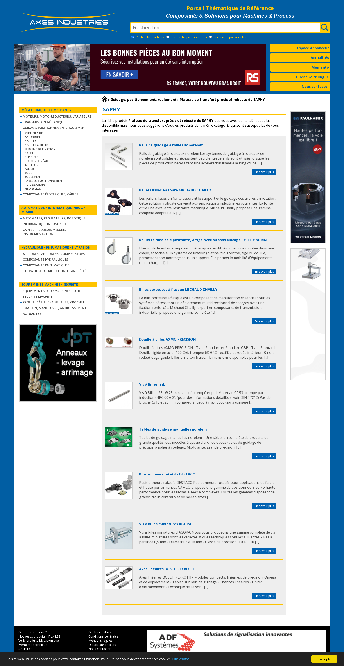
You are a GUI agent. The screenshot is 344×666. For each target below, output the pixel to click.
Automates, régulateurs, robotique (54, 218)
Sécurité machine (37, 296)
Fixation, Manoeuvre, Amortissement (55, 308)
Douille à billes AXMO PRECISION (167, 339)
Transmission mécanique (44, 122)
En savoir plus (264, 172)
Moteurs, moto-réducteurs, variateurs (57, 116)
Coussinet (32, 137)
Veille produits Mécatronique (38, 640)
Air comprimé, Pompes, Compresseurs (54, 254)
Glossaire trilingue (312, 77)
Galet (29, 153)
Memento (320, 67)
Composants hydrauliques (45, 259)
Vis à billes (32, 189)
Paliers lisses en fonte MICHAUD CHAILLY (175, 190)
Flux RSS (54, 636)
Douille (30, 141)
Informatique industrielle (45, 224)
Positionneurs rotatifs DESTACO (167, 474)
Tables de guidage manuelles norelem (173, 429)
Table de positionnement (44, 181)
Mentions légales (100, 640)
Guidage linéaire (37, 161)
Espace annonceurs (102, 645)
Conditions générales (103, 636)
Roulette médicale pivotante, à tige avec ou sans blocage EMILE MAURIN (203, 239)
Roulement (33, 177)
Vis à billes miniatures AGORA (165, 524)
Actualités (320, 57)
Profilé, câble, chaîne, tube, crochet (54, 302)
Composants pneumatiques (46, 265)
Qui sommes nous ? (32, 632)
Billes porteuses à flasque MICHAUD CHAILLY (178, 289)
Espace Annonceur (313, 48)
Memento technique (32, 645)
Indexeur (31, 165)
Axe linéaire (33, 133)
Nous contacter (315, 86)
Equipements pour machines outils (52, 291)
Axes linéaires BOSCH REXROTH (166, 568)
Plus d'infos (181, 659)
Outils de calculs (99, 632)
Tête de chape (34, 185)
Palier (29, 169)
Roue (28, 173)
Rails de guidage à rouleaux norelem (171, 145)
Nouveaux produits (31, 636)
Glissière (31, 157)
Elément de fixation (40, 149)
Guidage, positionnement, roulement (55, 128)
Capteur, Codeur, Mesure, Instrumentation (44, 232)
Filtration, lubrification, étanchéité (54, 271)
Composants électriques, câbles (50, 194)
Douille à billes (36, 145)
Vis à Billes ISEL (152, 384)
